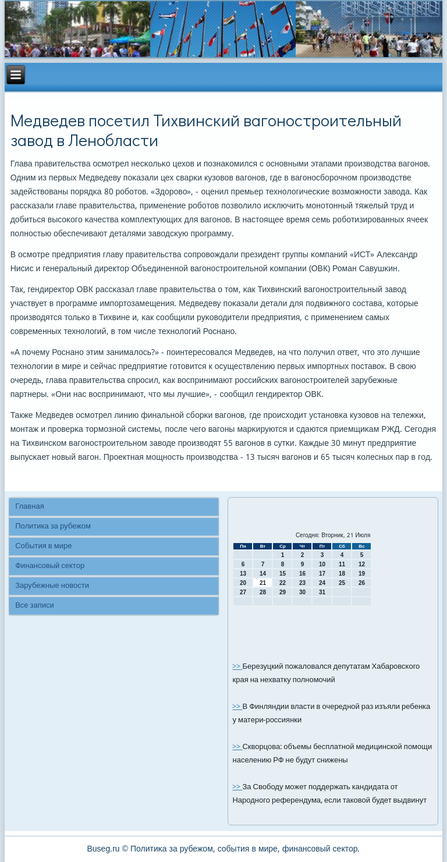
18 (342, 573)
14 (263, 573)
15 (282, 573)
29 (282, 592)
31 (322, 592)
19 (362, 573)
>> (237, 666)
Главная (29, 506)
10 (322, 564)
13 (243, 573)
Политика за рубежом (53, 526)
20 (243, 583)
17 (322, 573)
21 (263, 583)
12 (362, 564)
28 (263, 592)
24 (322, 583)
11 (342, 564)
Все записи (34, 605)
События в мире (43, 546)
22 (282, 583)
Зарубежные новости (52, 586)
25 (342, 583)
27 (243, 592)
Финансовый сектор (49, 566)
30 (302, 592)
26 (362, 583)
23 (302, 583)
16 (302, 573)
